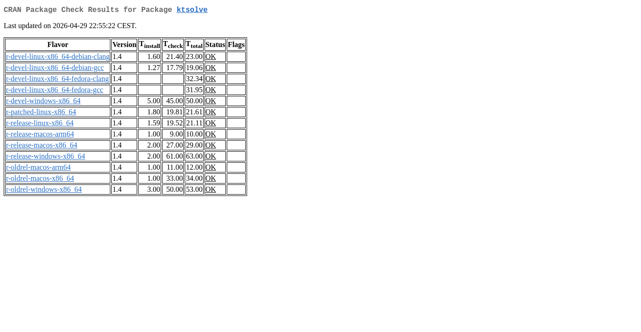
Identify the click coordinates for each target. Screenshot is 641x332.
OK (211, 58)
